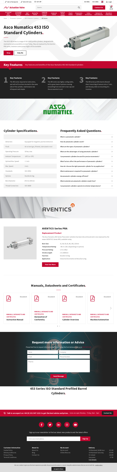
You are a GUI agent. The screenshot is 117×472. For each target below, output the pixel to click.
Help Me (20, 53)
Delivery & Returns (10, 453)
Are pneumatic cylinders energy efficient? (74, 176)
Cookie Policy (8, 450)
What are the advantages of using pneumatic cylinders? (79, 152)
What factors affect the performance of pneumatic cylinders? (81, 161)
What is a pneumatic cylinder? (70, 137)
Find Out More (50, 264)
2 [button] (59, 326)
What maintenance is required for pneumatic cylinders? (79, 171)
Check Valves (70, 13)
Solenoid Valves (54, 13)
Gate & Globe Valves (62, 13)
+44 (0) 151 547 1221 (32, 413)
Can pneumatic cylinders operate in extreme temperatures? (80, 186)
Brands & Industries (109, 13)
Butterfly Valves (35, 13)
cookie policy (99, 465)
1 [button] (57, 326)
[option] (20, 242)
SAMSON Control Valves (44, 13)
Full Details (92, 460)
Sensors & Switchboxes (98, 13)
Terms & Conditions (10, 457)
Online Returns (65, 453)
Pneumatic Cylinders (78, 13)
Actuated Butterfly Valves (18, 13)
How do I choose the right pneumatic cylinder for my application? (82, 166)
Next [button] (110, 308)
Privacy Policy (8, 455)
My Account (64, 450)
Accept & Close (58, 469)
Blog (33, 453)
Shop (8, 53)
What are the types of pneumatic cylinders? (75, 147)
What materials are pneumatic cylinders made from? (78, 181)
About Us (35, 450)
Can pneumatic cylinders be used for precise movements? (79, 156)
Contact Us (99, 7)
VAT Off (37, 2)
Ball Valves (27, 13)
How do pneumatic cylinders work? (72, 142)
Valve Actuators (88, 13)
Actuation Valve (14, 7)
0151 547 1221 (86, 347)
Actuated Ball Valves (8, 13)
